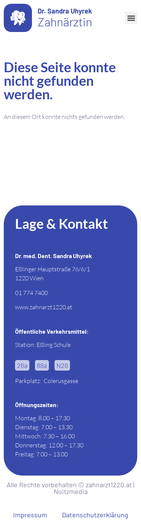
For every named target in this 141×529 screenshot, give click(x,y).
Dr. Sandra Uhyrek (65, 11)
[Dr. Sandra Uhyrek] (18, 18)
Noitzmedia (71, 491)
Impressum (30, 515)
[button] (131, 18)
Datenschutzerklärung (95, 515)
